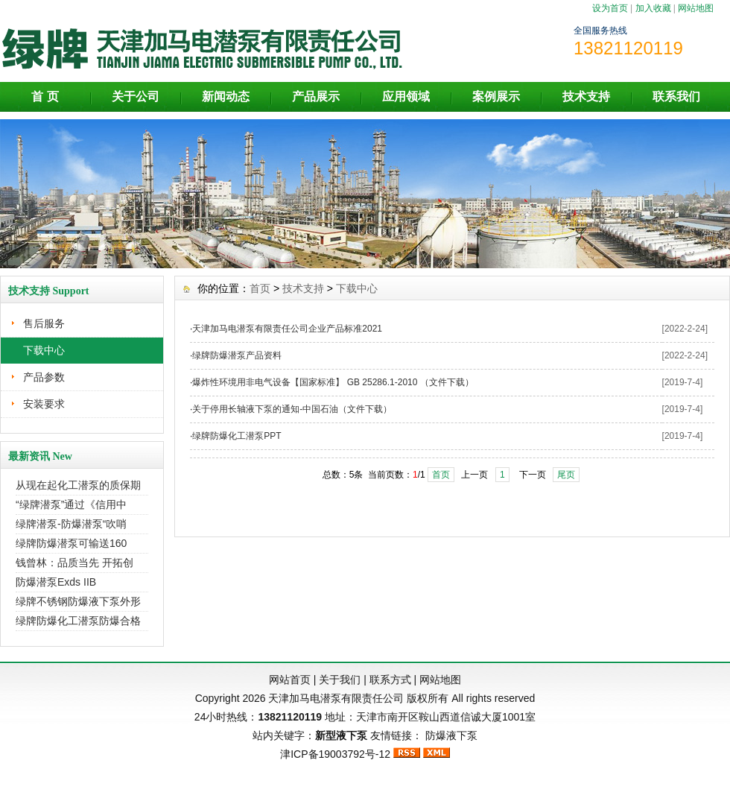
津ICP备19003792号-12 (335, 754)
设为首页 (610, 8)
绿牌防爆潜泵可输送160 (71, 543)
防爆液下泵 (451, 735)
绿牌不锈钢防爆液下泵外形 (78, 601)
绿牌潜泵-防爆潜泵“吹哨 (71, 524)
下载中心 (44, 350)
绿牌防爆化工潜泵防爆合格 (78, 621)
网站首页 (290, 680)
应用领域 (406, 96)
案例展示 (496, 96)
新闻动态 (226, 96)
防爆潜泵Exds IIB (56, 582)
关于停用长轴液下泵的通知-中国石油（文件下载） (292, 409)
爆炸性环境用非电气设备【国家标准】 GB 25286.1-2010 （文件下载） (332, 382)
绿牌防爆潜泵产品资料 (237, 355)
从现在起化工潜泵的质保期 (78, 485)
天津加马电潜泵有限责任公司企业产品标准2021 (287, 328)
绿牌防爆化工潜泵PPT (236, 436)
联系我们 (676, 96)
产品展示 (316, 96)
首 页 (44, 96)
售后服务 (44, 323)
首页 (260, 288)
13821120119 (290, 717)
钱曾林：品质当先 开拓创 (74, 563)
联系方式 (390, 680)
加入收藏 (653, 8)
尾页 (566, 474)
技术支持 (586, 96)
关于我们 (340, 680)
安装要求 (44, 404)
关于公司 (135, 96)
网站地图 (696, 8)
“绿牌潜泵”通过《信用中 (71, 504)
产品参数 (44, 377)
